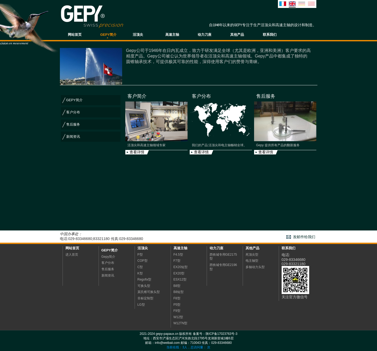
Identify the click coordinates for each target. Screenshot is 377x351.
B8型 (177, 286)
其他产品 (237, 35)
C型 (140, 267)
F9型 (177, 311)
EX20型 (179, 273)
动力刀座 (204, 35)
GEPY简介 (108, 35)
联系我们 (270, 35)
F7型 (177, 261)
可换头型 (144, 286)
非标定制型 (145, 298)
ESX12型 (180, 279)
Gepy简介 (109, 250)
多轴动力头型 (255, 267)
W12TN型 (181, 323)
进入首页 (71, 254)
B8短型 (179, 292)
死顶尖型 (252, 254)
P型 (140, 254)
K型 (140, 273)
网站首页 (75, 35)
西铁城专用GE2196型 (223, 267)
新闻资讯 (73, 137)
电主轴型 (252, 261)
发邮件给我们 (304, 237)
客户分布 (73, 112)
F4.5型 (178, 254)
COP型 (143, 261)
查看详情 (137, 152)
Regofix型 (145, 279)
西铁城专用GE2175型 (223, 257)
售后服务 (73, 124)
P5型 (177, 304)
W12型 (178, 317)
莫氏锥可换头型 (149, 292)
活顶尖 (138, 35)
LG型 (141, 304)
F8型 (177, 298)
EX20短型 (181, 267)
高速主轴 (172, 35)
